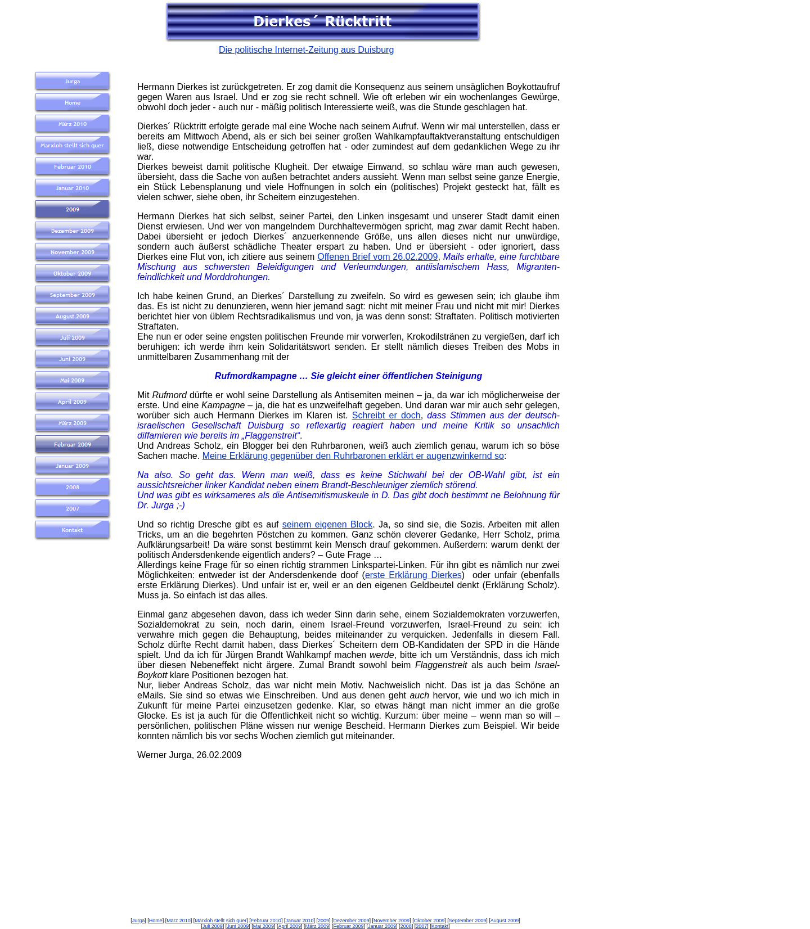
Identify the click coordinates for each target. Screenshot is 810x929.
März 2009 (317, 926)
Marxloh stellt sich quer (220, 920)
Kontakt (440, 926)
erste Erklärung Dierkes (413, 575)
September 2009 (468, 920)
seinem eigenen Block (327, 524)
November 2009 (392, 920)
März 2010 (178, 920)
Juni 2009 (238, 926)
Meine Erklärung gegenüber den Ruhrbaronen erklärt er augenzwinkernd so (353, 456)
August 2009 (504, 920)
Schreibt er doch (386, 415)
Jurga (138, 920)
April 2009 (289, 926)
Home (156, 920)
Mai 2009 (263, 926)
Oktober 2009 (429, 920)
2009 (323, 920)
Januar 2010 (299, 920)
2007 (421, 926)
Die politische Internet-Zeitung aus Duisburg (306, 50)
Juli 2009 (212, 926)
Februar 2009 (349, 926)
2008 (406, 926)
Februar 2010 (266, 920)
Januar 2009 (382, 926)
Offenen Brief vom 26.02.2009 (377, 256)
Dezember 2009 (352, 920)
